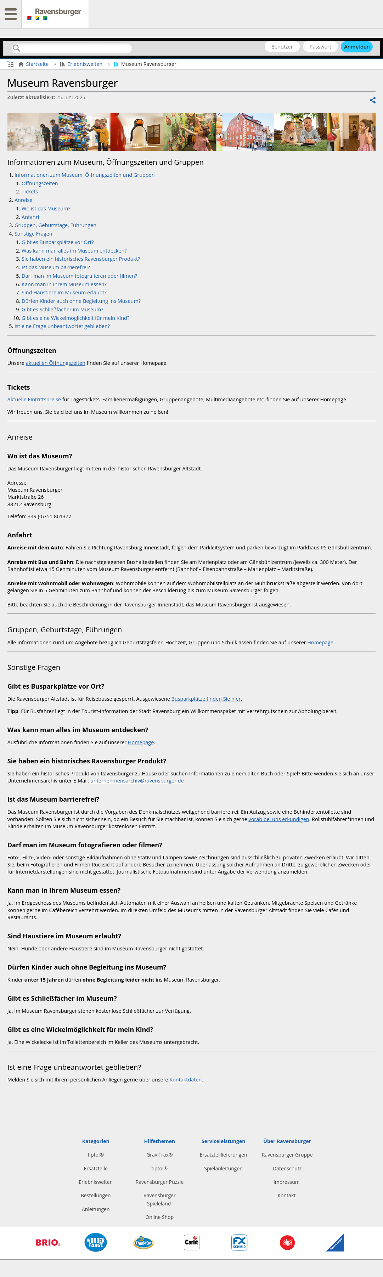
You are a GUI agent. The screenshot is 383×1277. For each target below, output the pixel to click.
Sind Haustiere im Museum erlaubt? (64, 292)
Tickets (30, 191)
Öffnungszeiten (40, 183)
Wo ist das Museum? (47, 208)
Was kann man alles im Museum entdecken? (74, 250)
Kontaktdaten (185, 1079)
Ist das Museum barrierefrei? (56, 267)
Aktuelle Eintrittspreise (34, 399)
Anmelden (357, 47)
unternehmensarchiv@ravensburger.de (137, 780)
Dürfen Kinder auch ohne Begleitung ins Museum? (81, 301)
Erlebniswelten (81, 64)
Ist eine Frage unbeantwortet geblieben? (62, 326)
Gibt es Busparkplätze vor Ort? (58, 242)
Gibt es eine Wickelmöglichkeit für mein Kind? (75, 318)
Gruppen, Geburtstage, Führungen (56, 225)
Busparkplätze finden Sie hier (206, 698)
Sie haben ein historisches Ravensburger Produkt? (81, 258)
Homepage (320, 642)
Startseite (34, 64)
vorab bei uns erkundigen (278, 819)
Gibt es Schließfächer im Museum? (62, 309)
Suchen (16, 48)
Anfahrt (31, 217)
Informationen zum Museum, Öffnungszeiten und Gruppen (85, 174)
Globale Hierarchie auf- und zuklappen (10, 63)
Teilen (372, 100)
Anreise (23, 200)
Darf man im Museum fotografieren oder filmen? (80, 275)
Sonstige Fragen (33, 233)
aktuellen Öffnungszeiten (55, 363)
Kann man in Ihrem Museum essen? (65, 284)
